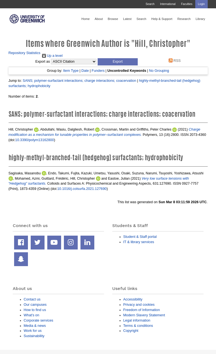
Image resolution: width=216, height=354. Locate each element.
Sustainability (34, 336)
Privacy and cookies (139, 304)
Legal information (136, 320)
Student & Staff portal (140, 237)
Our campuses (35, 304)
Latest (127, 19)
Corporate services (38, 320)
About (99, 19)
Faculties (186, 4)
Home (85, 19)
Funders (98, 70)
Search (149, 4)
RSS (174, 60)
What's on (31, 315)
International (168, 4)
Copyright (131, 330)
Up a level (52, 56)
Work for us (33, 330)
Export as (42, 61)
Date (85, 70)
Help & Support (161, 19)
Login (201, 4)
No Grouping (159, 70)
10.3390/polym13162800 (34, 140)
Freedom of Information (141, 310)
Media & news (35, 326)
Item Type (71, 70)
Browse (113, 19)
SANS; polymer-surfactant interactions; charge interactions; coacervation (79, 80)
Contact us (32, 299)
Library (200, 19)
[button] (118, 61)
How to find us (35, 310)
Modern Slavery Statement (144, 315)
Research (184, 19)
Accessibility (132, 299)
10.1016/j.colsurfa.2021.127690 (82, 189)
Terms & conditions (138, 326)
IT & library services (138, 242)
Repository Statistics (25, 53)
